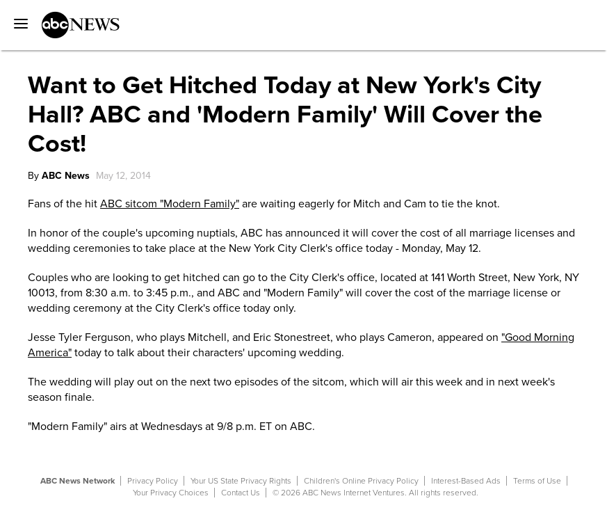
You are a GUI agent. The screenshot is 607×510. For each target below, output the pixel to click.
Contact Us (240, 492)
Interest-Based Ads (466, 481)
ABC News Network (77, 481)
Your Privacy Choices (171, 492)
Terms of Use (537, 481)
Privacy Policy (152, 481)
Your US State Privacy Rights (241, 481)
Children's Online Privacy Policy (361, 481)
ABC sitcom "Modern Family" (169, 204)
